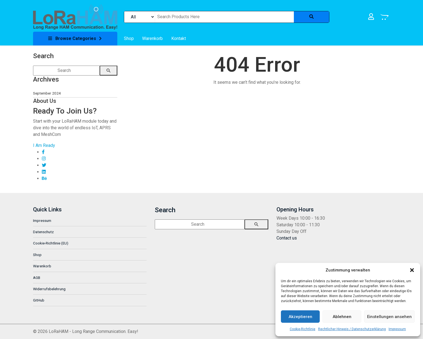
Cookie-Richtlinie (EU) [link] (50, 243)
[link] (75, 16)
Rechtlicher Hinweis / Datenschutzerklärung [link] (352, 329)
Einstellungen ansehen (389, 316)
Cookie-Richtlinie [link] (302, 329)
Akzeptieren (300, 316)
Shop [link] (37, 254)
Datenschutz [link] (43, 232)
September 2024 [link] (47, 93)
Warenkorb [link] (42, 266)
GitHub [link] (38, 300)
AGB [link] (36, 277)
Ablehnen (342, 316)
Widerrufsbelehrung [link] (49, 289)
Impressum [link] (397, 329)
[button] (412, 270)
